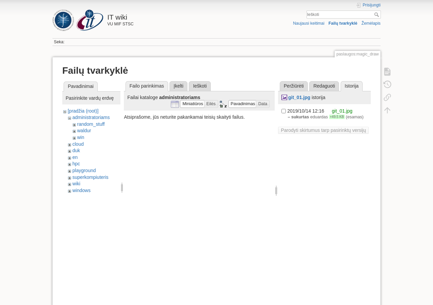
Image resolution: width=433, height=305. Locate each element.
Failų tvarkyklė (342, 23)
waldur (84, 130)
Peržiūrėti (294, 86)
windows (81, 190)
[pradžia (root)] (83, 111)
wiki (76, 183)
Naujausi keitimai (308, 23)
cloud (78, 144)
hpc (76, 163)
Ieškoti (377, 14)
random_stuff (91, 124)
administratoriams (91, 117)
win (80, 137)
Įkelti (178, 86)
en (75, 157)
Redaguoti (324, 86)
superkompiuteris (90, 177)
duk (76, 150)
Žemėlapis (371, 23)
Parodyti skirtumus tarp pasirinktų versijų (323, 130)
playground (84, 170)
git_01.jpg (299, 97)
